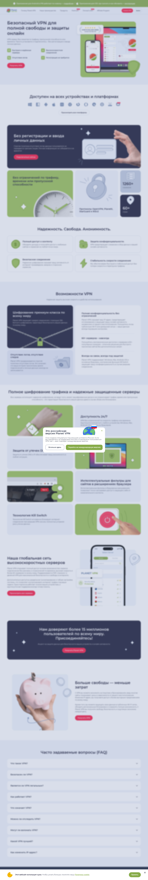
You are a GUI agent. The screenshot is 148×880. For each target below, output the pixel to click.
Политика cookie (82, 875)
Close (102, 430)
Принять (134, 875)
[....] (145, 872)
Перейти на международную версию (84, 447)
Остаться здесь (55, 447)
